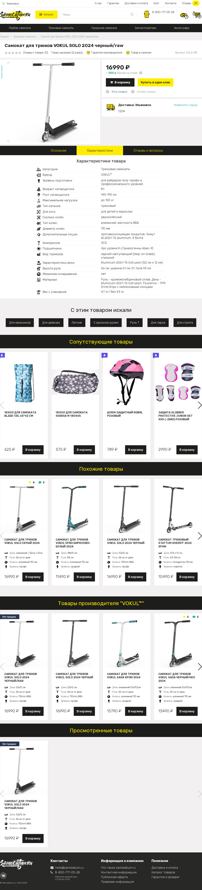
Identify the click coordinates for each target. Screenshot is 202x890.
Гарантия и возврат (166, 877)
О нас (98, 3)
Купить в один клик (155, 82)
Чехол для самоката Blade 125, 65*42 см (20, 414)
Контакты (170, 3)
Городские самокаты (104, 28)
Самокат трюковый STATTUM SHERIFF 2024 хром (175, 543)
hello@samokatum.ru (67, 867)
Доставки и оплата (136, 3)
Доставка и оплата (165, 867)
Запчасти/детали (145, 28)
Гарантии (113, 3)
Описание (58, 150)
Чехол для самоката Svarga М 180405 (72, 414)
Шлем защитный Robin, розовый (125, 414)
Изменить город (185, 105)
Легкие (77, 322)
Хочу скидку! (119, 91)
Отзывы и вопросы (148, 150)
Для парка (158, 322)
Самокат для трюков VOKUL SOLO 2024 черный (125, 541)
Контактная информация (119, 872)
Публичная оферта (114, 877)
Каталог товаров (163, 872)
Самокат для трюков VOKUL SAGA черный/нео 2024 (176, 677)
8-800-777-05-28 (163, 12)
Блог (156, 3)
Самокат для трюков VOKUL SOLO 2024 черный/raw (20, 677)
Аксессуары (181, 28)
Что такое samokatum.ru (118, 867)
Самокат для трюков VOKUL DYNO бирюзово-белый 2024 (73, 543)
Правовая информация (117, 881)
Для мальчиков (19, 322)
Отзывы (190, 3)
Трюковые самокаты (61, 28)
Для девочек (51, 322)
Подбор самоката (20, 28)
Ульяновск (11, 3)
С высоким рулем (106, 322)
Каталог (46, 14)
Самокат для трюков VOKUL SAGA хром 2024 (124, 675)
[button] (199, 405)
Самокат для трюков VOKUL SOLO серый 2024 (22, 541)
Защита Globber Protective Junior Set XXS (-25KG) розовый (175, 416)
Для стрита (185, 322)
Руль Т (134, 322)
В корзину (120, 82)
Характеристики (100, 150)
